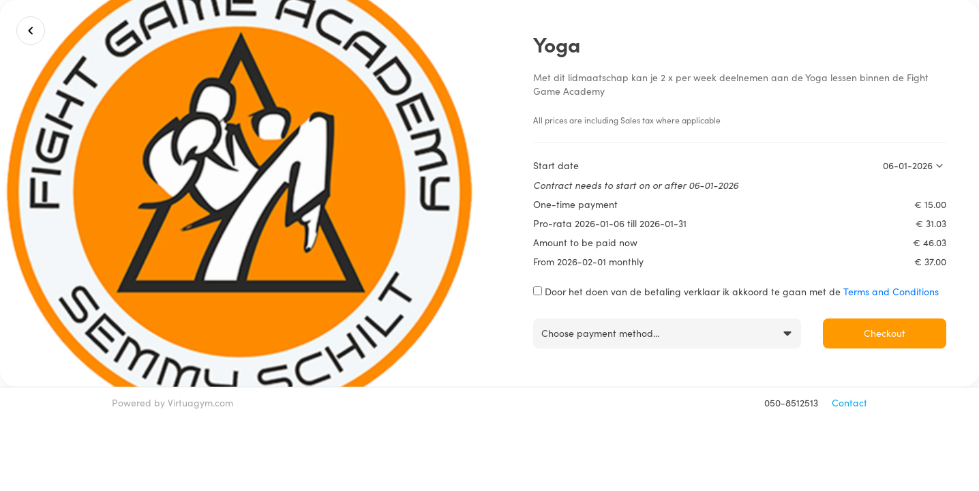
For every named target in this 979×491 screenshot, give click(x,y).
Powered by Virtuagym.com (172, 402)
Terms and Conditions (891, 291)
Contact (849, 402)
